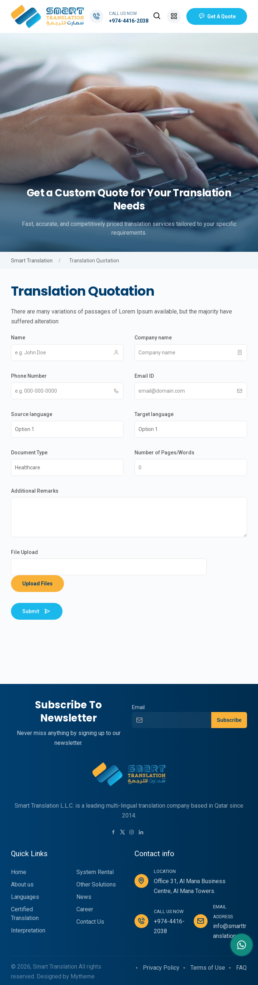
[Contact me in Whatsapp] (242, 945)
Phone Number (29, 376)
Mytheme (83, 976)
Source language (31, 414)
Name (18, 337)
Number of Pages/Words (164, 452)
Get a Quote (217, 16)
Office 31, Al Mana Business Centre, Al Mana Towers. (189, 886)
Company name (153, 337)
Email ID (144, 376)
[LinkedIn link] (141, 832)
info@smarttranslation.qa (229, 931)
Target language (154, 414)
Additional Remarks (34, 491)
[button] (157, 16)
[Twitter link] (122, 831)
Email (138, 707)
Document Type (29, 452)
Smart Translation (32, 260)
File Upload (24, 552)
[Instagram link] (131, 832)
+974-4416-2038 (128, 21)
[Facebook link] (113, 832)
